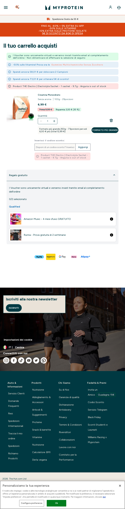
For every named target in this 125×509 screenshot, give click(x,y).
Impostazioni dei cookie (18, 339)
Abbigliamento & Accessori (41, 400)
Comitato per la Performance (68, 457)
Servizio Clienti (16, 393)
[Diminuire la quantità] (41, 121)
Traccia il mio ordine (15, 436)
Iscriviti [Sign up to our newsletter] (14, 308)
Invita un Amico (101, 392)
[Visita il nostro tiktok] (21, 360)
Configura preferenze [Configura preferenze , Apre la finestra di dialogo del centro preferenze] (31, 503)
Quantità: (43, 116)
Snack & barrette (41, 429)
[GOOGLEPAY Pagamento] (62, 257)
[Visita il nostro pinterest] (44, 360)
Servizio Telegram (97, 409)
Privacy (63, 417)
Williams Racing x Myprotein (97, 440)
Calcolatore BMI (41, 452)
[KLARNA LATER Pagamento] (74, 257)
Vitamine (37, 437)
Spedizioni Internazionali (15, 423)
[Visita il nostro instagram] (6, 360)
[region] (62, 495)
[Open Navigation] (5, 7)
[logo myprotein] (64, 7)
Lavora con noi (67, 447)
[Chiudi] (120, 485)
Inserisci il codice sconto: (50, 140)
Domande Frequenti (13, 403)
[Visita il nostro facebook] (14, 360)
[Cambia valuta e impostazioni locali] (62, 347)
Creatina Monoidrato (49, 95)
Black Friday (94, 417)
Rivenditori (65, 432)
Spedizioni (13, 446)
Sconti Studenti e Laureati (98, 427)
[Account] (111, 7)
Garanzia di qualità (69, 397)
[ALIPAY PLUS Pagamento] (85, 257)
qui (104, 497)
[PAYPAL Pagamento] (39, 257)
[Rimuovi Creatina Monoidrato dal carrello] (111, 120)
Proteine (37, 422)
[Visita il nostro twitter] (36, 360)
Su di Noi (64, 389)
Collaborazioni (67, 439)
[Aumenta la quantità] (54, 121)
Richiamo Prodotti (13, 456)
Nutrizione (38, 389)
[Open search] (17, 7)
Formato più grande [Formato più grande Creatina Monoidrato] (105, 130)
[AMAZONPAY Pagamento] (51, 257)
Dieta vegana (39, 459)
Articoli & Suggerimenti (39, 412)
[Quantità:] (47, 121)
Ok (56, 503)
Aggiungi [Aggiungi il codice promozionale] (83, 147)
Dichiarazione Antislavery (66, 407)
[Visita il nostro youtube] (29, 360)
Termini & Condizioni (70, 424)
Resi (10, 413)
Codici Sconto (96, 402)
